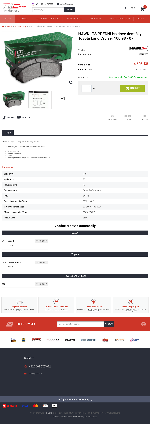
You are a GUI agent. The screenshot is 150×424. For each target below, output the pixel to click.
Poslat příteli (112, 117)
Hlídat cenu (8, 118)
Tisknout (144, 117)
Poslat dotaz (24, 117)
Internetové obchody (62, 417)
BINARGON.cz (91, 417)
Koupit (133, 88)
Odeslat (109, 324)
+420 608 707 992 (46, 4)
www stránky (78, 417)
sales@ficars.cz (66, 4)
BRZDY (9, 26)
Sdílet (127, 117)
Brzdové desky (20, 26)
